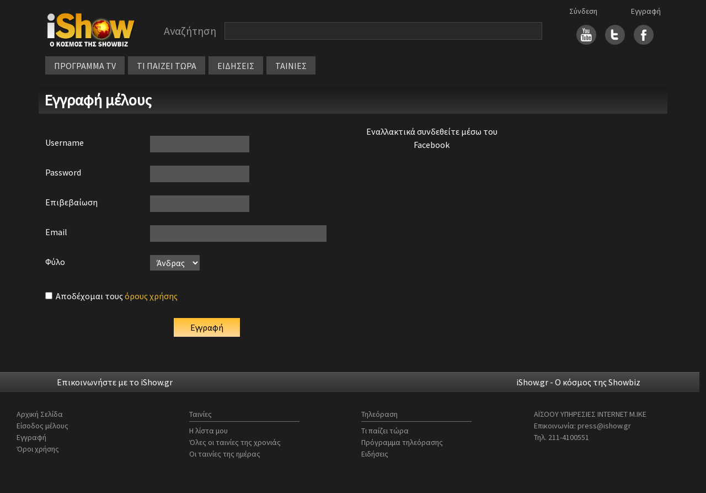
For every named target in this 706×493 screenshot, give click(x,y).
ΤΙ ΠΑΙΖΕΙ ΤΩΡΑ (166, 65)
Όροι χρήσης (38, 449)
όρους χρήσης (151, 295)
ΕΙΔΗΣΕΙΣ (235, 65)
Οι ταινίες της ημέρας (224, 454)
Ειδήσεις (374, 454)
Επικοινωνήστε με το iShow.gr (115, 382)
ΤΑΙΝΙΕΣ (291, 65)
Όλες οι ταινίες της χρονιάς (235, 442)
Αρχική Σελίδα (40, 414)
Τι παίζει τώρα (385, 431)
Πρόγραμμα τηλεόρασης (402, 442)
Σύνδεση (583, 11)
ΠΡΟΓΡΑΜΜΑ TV (85, 65)
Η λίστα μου (208, 431)
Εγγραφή (646, 11)
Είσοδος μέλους (42, 426)
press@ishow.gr (604, 426)
